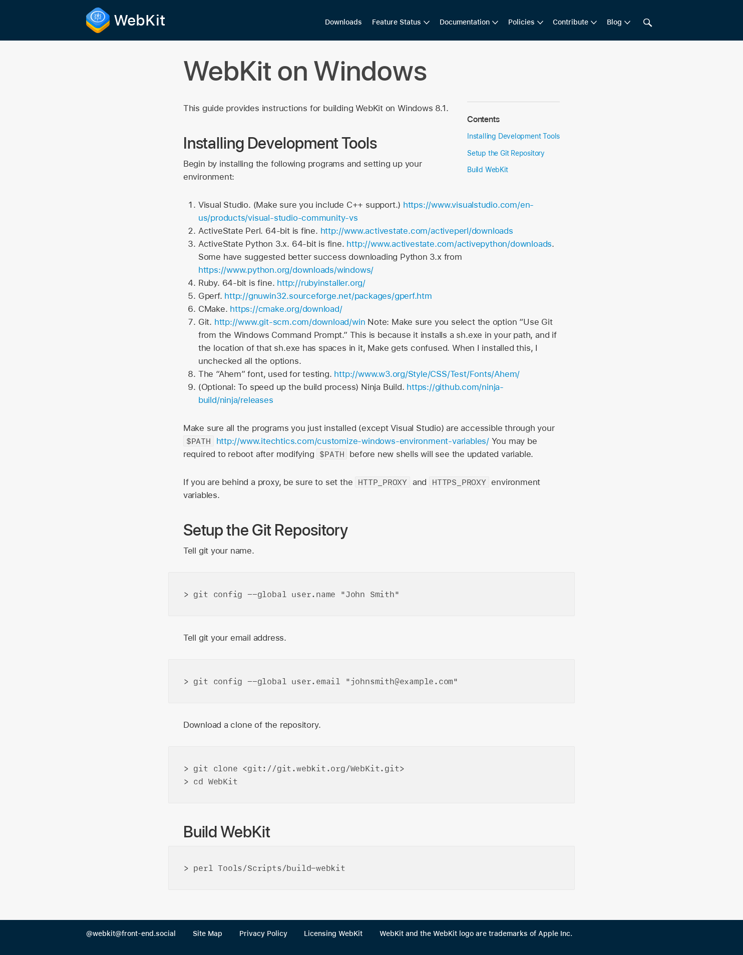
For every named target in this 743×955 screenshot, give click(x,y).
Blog (614, 22)
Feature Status (396, 22)
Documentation (465, 22)
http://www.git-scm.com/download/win (289, 322)
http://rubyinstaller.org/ (321, 283)
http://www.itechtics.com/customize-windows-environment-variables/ (352, 441)
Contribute (570, 22)
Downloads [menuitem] (343, 22)
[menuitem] (401, 22)
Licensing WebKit (333, 933)
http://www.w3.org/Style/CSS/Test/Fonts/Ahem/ (427, 374)
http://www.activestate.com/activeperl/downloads (416, 231)
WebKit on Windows (305, 71)
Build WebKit (487, 170)
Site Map (207, 933)
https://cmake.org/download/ (286, 309)
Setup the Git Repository (506, 153)
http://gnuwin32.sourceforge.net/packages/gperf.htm (328, 296)
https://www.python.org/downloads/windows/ (286, 270)
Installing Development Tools (513, 136)
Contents (483, 119)
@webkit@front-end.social (131, 933)
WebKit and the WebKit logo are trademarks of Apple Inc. (476, 933)
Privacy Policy (263, 933)
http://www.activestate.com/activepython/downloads (449, 244)
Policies (521, 22)
